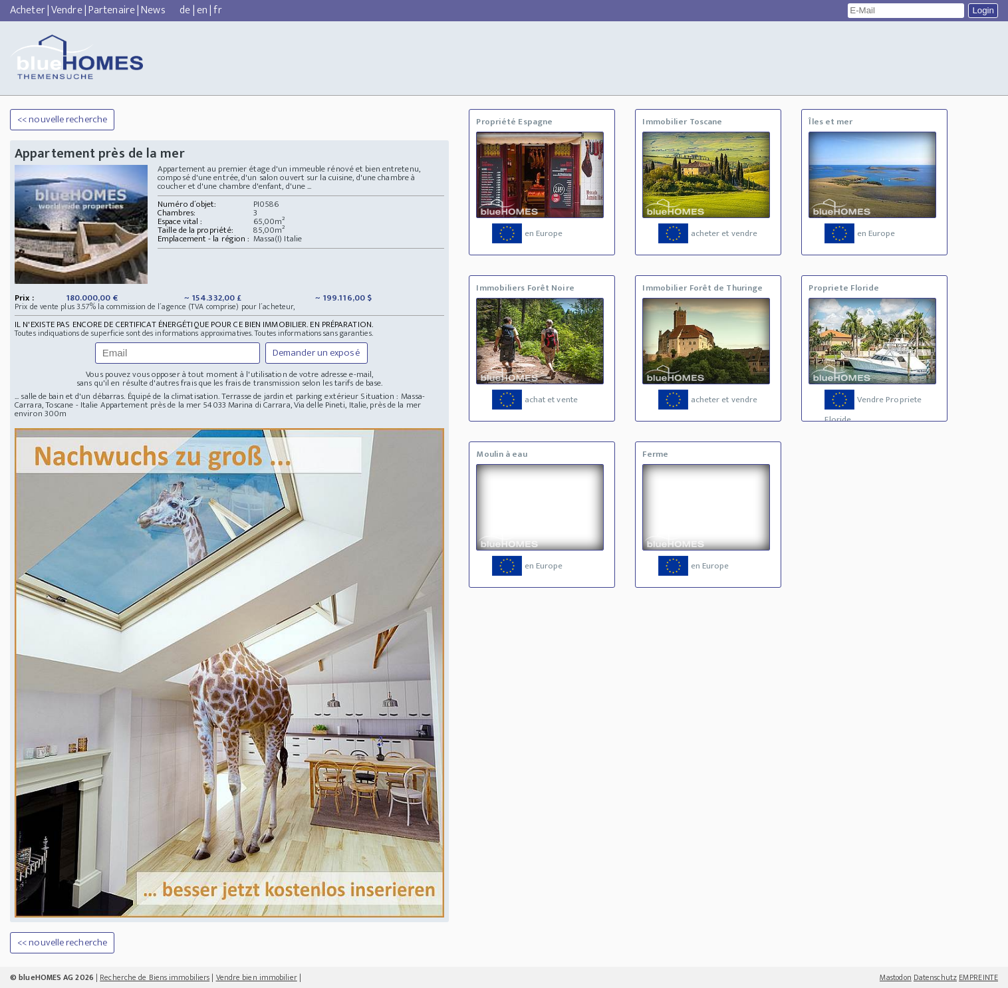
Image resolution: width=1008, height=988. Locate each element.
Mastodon (896, 977)
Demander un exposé (316, 352)
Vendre (66, 10)
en (202, 10)
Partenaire (111, 10)
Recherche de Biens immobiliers (154, 977)
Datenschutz (935, 977)
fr (217, 10)
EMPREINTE (978, 977)
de (185, 10)
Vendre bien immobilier (256, 977)
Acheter (27, 10)
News (153, 10)
